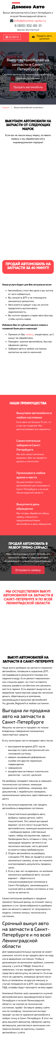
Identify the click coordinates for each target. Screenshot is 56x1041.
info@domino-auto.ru (30, 20)
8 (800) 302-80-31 (28, 25)
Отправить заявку (28, 570)
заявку (30, 334)
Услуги (12, 37)
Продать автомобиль (28, 87)
